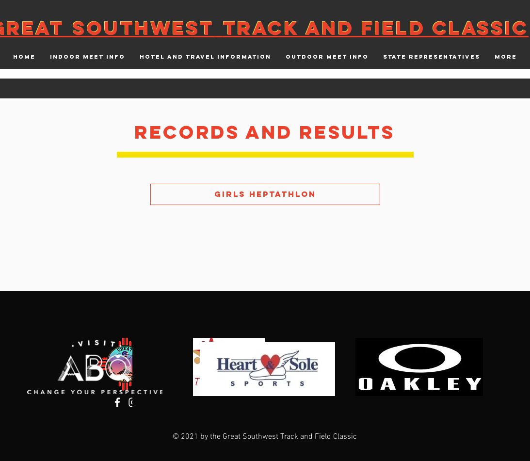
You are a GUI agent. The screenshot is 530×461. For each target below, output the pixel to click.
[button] (87, 57)
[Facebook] (117, 402)
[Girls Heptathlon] (265, 194)
